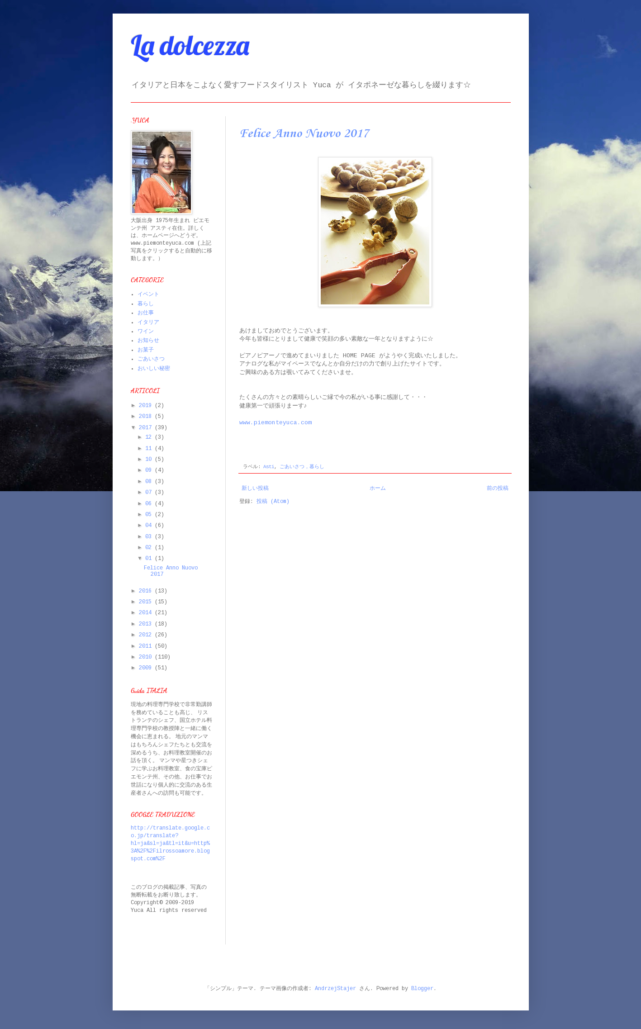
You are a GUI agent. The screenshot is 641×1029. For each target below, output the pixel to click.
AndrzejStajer (335, 989)
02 (150, 548)
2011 (147, 646)
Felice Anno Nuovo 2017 (304, 133)
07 (150, 492)
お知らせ (148, 340)
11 (150, 449)
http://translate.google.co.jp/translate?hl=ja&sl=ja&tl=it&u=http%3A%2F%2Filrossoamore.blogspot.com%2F (170, 843)
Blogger (422, 989)
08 (150, 482)
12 (150, 437)
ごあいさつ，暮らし (302, 466)
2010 (147, 657)
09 (150, 470)
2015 (147, 602)
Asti (268, 466)
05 (150, 515)
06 (150, 504)
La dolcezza (190, 45)
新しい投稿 (255, 488)
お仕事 (146, 313)
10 (150, 459)
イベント (148, 294)
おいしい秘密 (154, 368)
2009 (147, 668)
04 (150, 525)
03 (150, 537)
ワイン (146, 331)
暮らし (146, 304)
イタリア (148, 322)
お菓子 (146, 350)
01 (150, 558)
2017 (147, 428)
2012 (147, 635)
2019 (147, 406)
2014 (147, 613)
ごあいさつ (151, 359)
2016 (147, 591)
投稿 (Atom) (273, 501)
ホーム (378, 488)
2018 (147, 416)
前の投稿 (497, 488)
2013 (147, 624)
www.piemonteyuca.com (275, 422)
